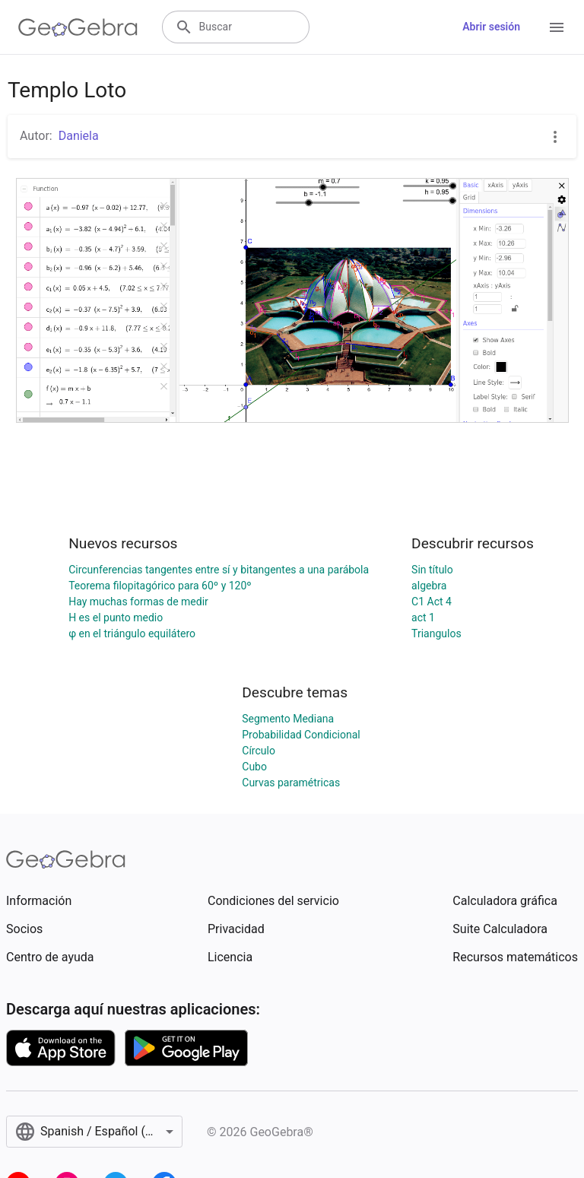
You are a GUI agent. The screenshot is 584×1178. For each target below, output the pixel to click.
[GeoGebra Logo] (78, 27)
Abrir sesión (491, 27)
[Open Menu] (557, 27)
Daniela (79, 136)
